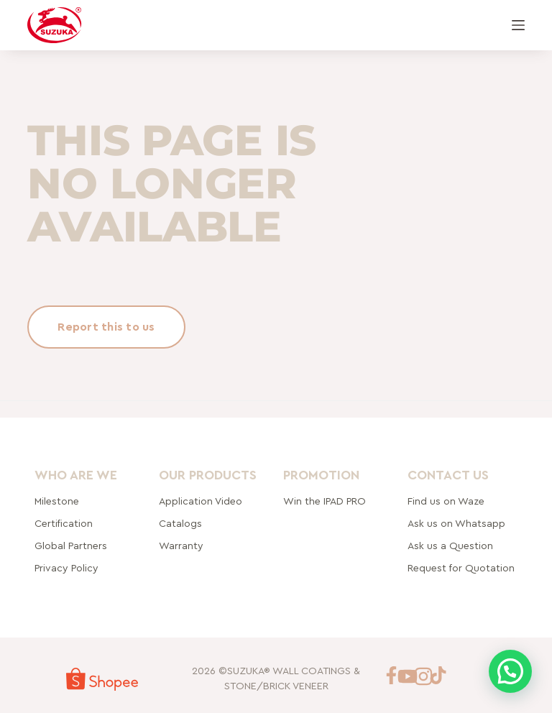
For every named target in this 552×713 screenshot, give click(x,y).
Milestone (56, 502)
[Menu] (518, 25)
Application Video (200, 502)
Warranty (181, 546)
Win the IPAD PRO (324, 502)
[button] (510, 671)
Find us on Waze (446, 502)
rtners (70, 546)
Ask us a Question (450, 546)
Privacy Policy (66, 569)
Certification (63, 524)
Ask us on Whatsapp (458, 524)
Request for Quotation (461, 569)
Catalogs (180, 524)
